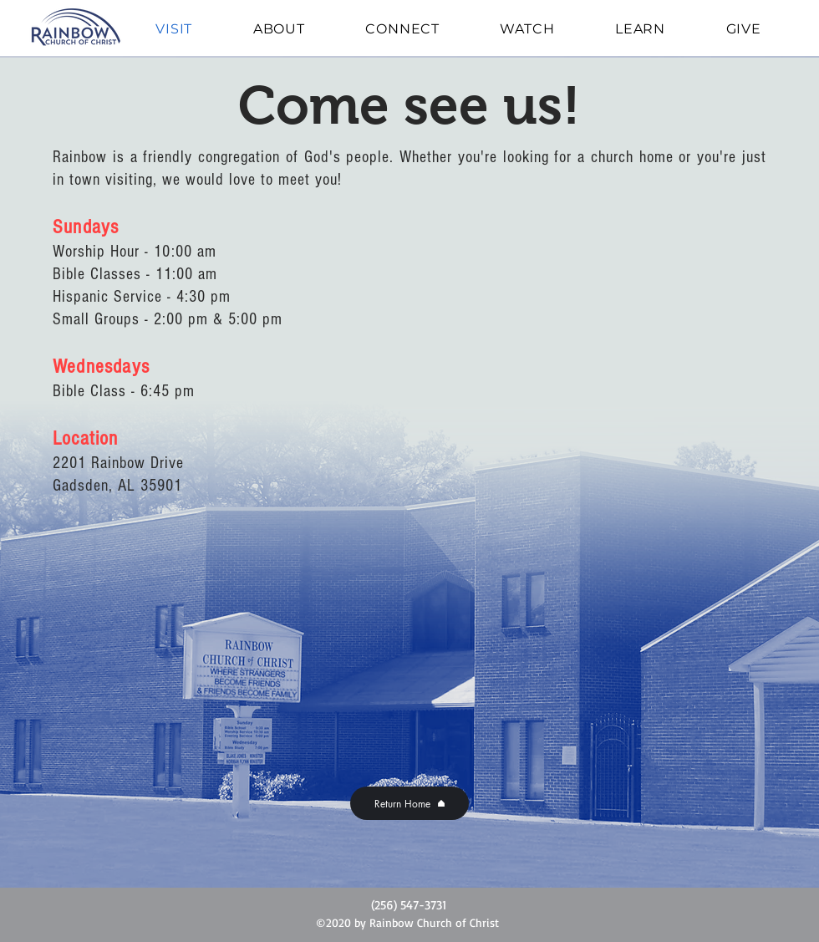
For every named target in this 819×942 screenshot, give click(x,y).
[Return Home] (409, 803)
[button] (279, 29)
